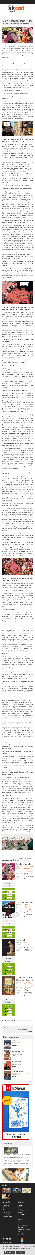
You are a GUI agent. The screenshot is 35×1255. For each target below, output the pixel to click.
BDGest (4, 1)
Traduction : (19, 987)
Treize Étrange (28, 992)
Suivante (29, 1031)
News (4, 1210)
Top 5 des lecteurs (22, 1225)
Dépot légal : (19, 873)
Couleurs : (18, 870)
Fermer (20, 1252)
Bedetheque (11, 1)
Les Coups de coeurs (12, 1037)
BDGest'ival (21, 1234)
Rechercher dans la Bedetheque (7, 1243)
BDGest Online (20, 1)
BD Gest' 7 (20, 1205)
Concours (20, 1231)
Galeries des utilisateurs (24, 1229)
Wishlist (8, 886)
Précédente (6, 1028)
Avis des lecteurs (22, 1227)
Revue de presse (22, 1214)
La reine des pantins (17, 1041)
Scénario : (18, 866)
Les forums (20, 1223)
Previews (5, 1208)
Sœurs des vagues (16, 1061)
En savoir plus (9, 1252)
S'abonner (20, 1212)
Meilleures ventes (7, 1216)
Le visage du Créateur (17, 1071)
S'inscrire (21, 3)
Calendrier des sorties (8, 1214)
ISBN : (17, 876)
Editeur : (18, 875)
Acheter (8, 889)
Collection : (19, 992)
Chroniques (6, 1205)
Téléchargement (22, 1210)
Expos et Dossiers (7, 1212)
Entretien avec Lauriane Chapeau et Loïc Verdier (16, 24)
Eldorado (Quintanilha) (18, 1051)
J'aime (8, 883)
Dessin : (18, 868)
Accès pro (28, 1)
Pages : (18, 878)
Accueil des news (22, 1030)
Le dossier (8, 1143)
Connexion (29, 3)
